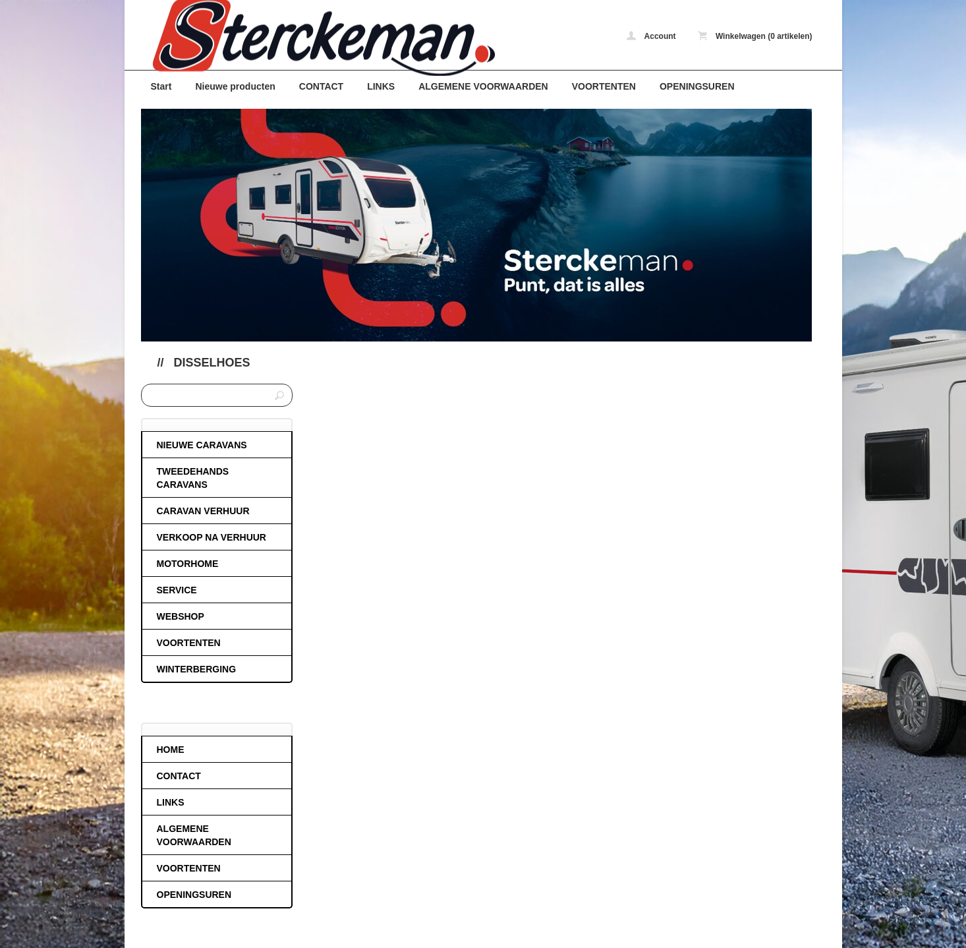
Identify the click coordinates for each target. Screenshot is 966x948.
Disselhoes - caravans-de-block (316, 38)
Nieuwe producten (235, 86)
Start (161, 86)
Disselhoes (212, 362)
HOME (171, 749)
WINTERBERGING (197, 669)
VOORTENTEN (604, 86)
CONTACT (321, 86)
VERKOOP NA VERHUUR (211, 537)
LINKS (381, 86)
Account (651, 36)
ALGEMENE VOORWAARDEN (483, 86)
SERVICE (177, 590)
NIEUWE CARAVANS (202, 445)
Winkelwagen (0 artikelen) (755, 36)
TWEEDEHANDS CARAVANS (193, 478)
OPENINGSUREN (697, 86)
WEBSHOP (180, 616)
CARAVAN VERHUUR (203, 511)
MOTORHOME (188, 563)
